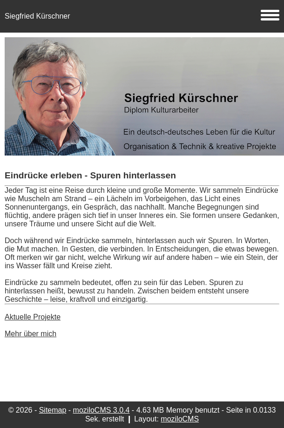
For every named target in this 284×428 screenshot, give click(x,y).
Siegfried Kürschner (142, 16)
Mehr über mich (30, 334)
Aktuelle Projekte (33, 317)
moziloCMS (180, 419)
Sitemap (53, 410)
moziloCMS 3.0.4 (101, 410)
